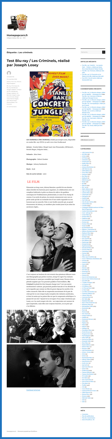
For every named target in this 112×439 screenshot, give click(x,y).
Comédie (84, 205)
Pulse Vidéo (85, 337)
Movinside (85, 308)
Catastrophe (85, 194)
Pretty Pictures (86, 332)
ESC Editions (85, 240)
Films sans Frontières (88, 257)
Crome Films (85, 215)
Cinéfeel (84, 198)
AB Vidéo (84, 154)
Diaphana (84, 218)
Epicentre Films (86, 235)
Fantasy (84, 253)
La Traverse (85, 284)
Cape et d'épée (86, 191)
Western (84, 396)
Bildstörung (85, 180)
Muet (83, 310)
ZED (83, 400)
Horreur (84, 273)
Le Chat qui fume (86, 288)
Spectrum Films (86, 367)
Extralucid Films (86, 248)
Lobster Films (86, 295)
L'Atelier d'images (87, 282)
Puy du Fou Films (87, 339)
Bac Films (85, 176)
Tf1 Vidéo (84, 378)
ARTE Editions (86, 171)
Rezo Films (85, 343)
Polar (83, 324)
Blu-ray (9, 86)
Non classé (85, 313)
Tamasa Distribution (88, 374)
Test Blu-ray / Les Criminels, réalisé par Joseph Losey (38, 63)
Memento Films (86, 304)
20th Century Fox (87, 152)
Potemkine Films (87, 330)
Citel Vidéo (85, 200)
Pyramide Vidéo (86, 341)
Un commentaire (12, 106)
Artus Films (85, 172)
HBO (83, 266)
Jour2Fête (85, 280)
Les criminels (10, 97)
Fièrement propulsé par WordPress (27, 431)
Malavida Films (86, 301)
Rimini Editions (86, 345)
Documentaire (86, 220)
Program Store (86, 334)
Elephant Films (86, 233)
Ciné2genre (85, 196)
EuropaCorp (85, 244)
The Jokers (85, 383)
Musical (84, 312)
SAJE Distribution (87, 350)
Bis (83, 183)
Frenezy (84, 260)
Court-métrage (86, 213)
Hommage (85, 271)
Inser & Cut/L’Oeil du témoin (90, 279)
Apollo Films (85, 163)
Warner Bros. (85, 394)
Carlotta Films (86, 193)
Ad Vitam (84, 158)
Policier (19, 81)
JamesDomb (10, 76)
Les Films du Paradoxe (88, 291)
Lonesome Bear (86, 297)
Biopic (84, 182)
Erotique (84, 237)
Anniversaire (85, 161)
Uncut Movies (86, 389)
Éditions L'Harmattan (88, 229)
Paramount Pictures (87, 319)
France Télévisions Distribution (91, 259)
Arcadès (84, 165)
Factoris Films (86, 249)
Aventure (84, 174)
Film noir (13, 81)
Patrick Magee (14, 98)
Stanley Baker (11, 102)
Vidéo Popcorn (86, 392)
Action (84, 156)
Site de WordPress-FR (88, 420)
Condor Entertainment (88, 211)
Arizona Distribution (88, 167)
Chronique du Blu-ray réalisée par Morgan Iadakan (13, 87)
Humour (84, 275)
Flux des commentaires (88, 418)
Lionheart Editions (87, 293)
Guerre (84, 264)
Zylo (83, 401)
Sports (84, 368)
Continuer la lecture (33, 390)
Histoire (84, 268)
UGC (83, 387)
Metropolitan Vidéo (87, 306)
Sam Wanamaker (12, 100)
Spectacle (84, 365)
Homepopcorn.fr (17, 35)
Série (83, 354)
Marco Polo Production (88, 302)
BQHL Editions (86, 189)
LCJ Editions (85, 286)
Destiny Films (86, 216)
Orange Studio (86, 315)
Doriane (84, 222)
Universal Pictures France (89, 390)
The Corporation (86, 379)
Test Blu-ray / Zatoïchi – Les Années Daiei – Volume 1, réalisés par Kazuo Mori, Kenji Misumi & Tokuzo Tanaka (92, 67)
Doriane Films (86, 224)
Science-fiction (86, 352)
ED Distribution (86, 227)
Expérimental (86, 246)
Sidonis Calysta (86, 359)
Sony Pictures (86, 361)
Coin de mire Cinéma (88, 202)
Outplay (84, 317)
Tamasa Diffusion (87, 372)
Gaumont (84, 262)
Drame (9, 81)
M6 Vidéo (84, 299)
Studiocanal (85, 370)
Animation (85, 160)
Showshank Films (87, 357)
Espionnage (85, 242)
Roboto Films (86, 346)
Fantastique (85, 251)
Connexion (85, 414)
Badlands (84, 178)
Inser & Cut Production (88, 277)
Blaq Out (84, 185)
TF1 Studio (85, 376)
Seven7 (84, 356)
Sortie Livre (85, 363)
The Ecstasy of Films (88, 381)
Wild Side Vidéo (86, 398)
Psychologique (11, 83)
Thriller (84, 385)
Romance (84, 348)
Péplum (84, 323)
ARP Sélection (86, 169)
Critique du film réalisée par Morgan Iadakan (14, 91)
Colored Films (86, 204)
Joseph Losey (16, 95)
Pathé (83, 321)
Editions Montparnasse (88, 231)
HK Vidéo (84, 270)
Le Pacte (84, 290)
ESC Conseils (85, 238)
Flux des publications (88, 416)
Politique (84, 328)
